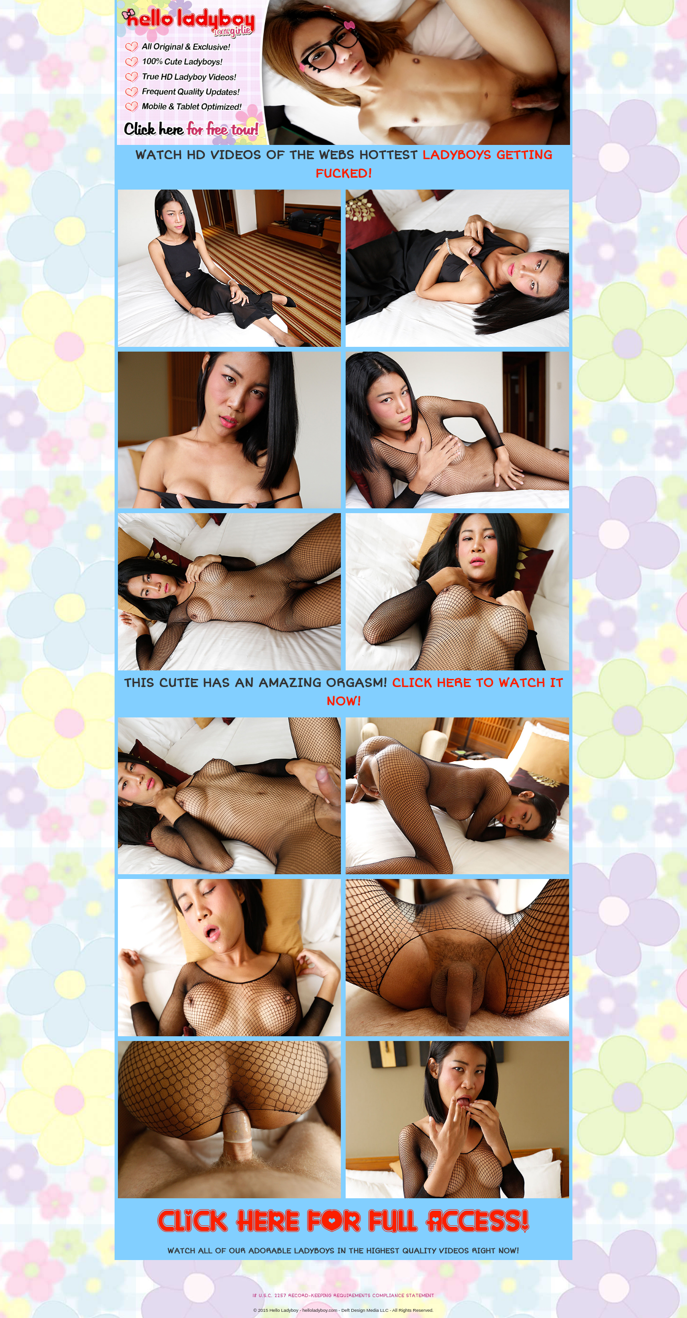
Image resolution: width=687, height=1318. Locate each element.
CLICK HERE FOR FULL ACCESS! (343, 1222)
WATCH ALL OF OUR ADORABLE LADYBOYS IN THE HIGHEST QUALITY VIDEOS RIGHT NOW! (343, 1251)
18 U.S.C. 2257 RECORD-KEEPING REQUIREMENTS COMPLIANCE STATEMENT (343, 1296)
